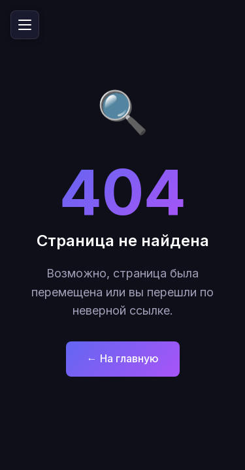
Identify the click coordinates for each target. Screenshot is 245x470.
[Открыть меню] (24, 24)
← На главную (123, 358)
